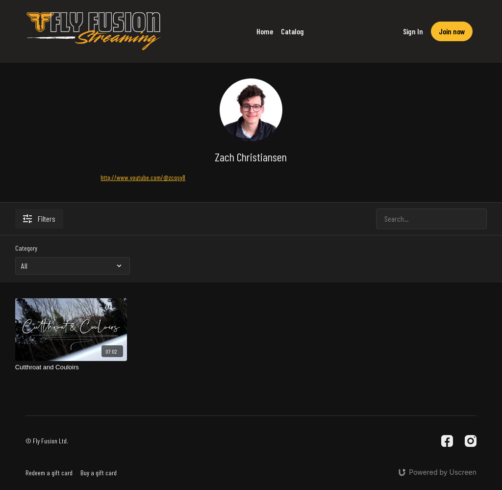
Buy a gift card (98, 472)
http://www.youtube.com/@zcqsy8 (142, 177)
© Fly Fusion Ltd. (46, 441)
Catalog (292, 31)
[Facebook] (447, 441)
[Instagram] (471, 441)
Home (264, 31)
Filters (39, 218)
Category (26, 248)
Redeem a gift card (49, 472)
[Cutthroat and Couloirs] (71, 367)
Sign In (413, 31)
